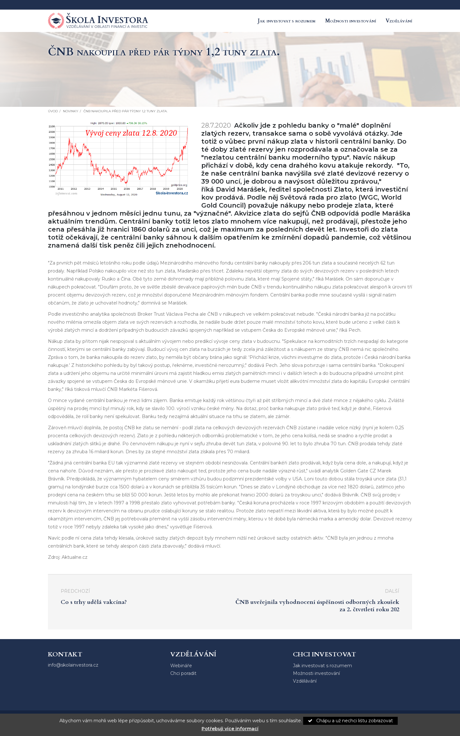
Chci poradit (183, 673)
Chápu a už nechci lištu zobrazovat (350, 721)
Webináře (181, 666)
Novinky (70, 111)
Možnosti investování (350, 20)
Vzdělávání (399, 20)
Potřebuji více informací (230, 729)
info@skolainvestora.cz (73, 665)
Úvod (53, 111)
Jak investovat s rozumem (287, 20)
